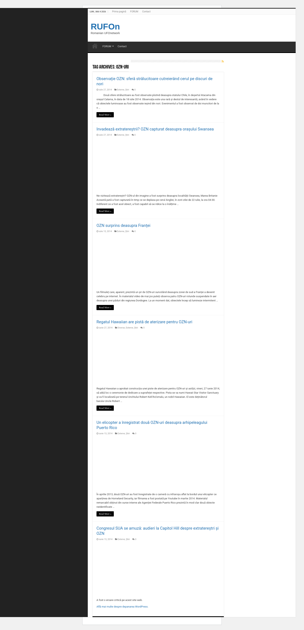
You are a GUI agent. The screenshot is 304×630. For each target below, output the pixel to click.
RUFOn (105, 26)
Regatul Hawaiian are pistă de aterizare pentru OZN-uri (144, 321)
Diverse (121, 327)
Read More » (105, 114)
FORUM (134, 11)
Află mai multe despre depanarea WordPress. (122, 606)
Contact (146, 11)
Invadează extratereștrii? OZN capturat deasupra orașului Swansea (155, 129)
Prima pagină (119, 11)
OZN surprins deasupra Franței (123, 225)
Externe (120, 89)
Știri (127, 89)
